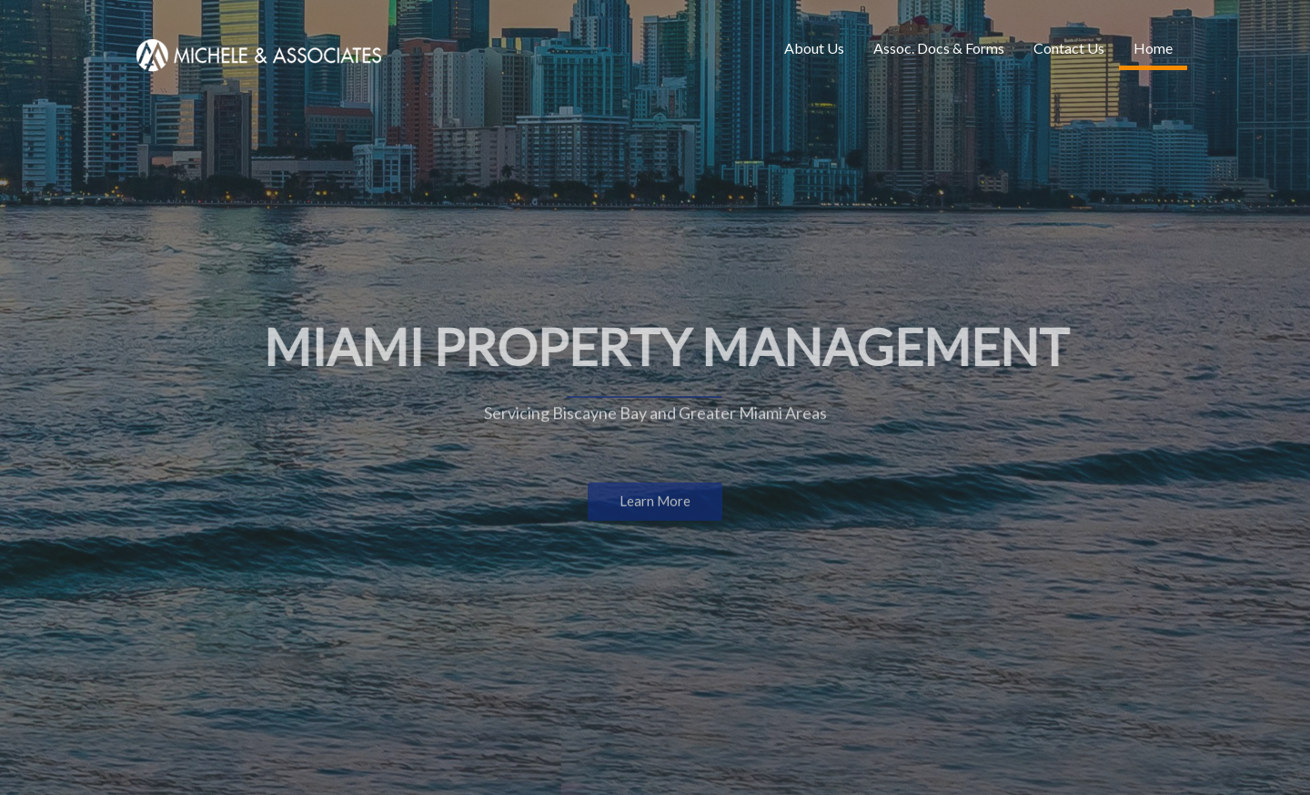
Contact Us (1068, 47)
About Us (814, 47)
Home (1153, 47)
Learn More (655, 502)
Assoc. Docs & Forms (938, 47)
